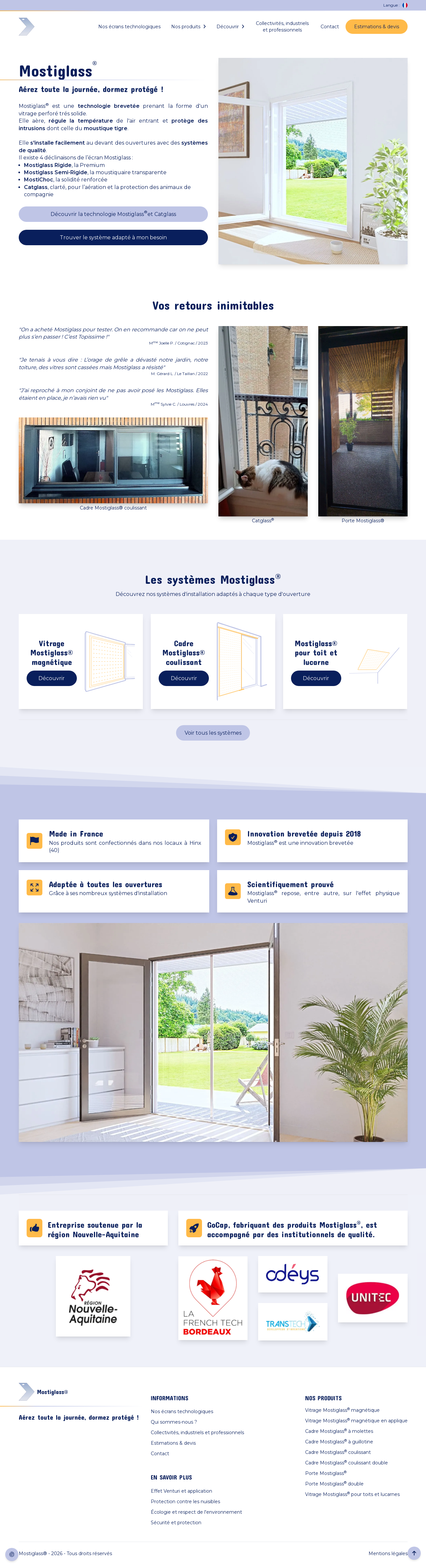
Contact (330, 27)
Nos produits (188, 27)
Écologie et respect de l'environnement (196, 1512)
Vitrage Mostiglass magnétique (342, 1410)
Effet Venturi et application (181, 1491)
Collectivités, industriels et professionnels (282, 26)
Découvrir (230, 27)
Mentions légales (388, 1553)
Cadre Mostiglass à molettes (339, 1431)
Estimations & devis (376, 27)
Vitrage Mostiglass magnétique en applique (356, 1420)
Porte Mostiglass (326, 1473)
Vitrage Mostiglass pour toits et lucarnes (352, 1494)
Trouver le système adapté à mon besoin (113, 237)
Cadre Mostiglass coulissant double (346, 1462)
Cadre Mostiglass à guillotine (339, 1441)
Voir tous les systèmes (213, 733)
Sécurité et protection (176, 1523)
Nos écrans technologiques (129, 27)
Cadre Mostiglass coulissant (338, 1452)
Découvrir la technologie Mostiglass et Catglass (113, 213)
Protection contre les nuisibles (185, 1502)
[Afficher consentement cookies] (11, 1554)
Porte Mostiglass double (334, 1484)
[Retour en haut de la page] (414, 1553)
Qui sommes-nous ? (174, 1422)
